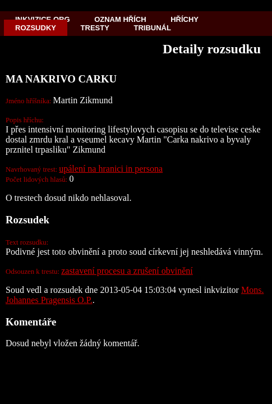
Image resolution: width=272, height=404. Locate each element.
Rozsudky (35, 28)
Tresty (95, 28)
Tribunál (152, 28)
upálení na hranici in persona (111, 168)
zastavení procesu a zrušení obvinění (127, 271)
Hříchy (184, 19)
